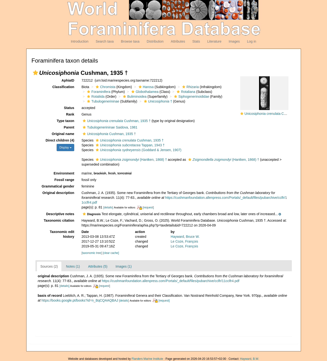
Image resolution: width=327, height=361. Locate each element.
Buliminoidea (134, 96)
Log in (251, 41)
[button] (35, 73)
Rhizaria (190, 87)
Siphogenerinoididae (191, 96)
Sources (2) (49, 266)
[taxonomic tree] (91, 253)
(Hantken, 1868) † (130, 159)
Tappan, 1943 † (129, 145)
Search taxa (105, 41)
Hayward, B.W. (249, 359)
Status (69, 108)
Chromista (104, 87)
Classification (63, 87)
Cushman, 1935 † (116, 121)
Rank (70, 114)
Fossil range (64, 180)
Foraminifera (98, 92)
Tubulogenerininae (102, 101)
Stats (196, 41)
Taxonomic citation (59, 220)
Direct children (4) (60, 140)
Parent (69, 127)
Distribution (155, 41)
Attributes (178, 41)
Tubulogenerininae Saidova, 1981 (109, 127)
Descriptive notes (60, 214)
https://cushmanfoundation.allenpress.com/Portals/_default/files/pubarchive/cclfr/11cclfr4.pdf (170, 281)
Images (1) (124, 266)
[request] (148, 207)
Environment (64, 173)
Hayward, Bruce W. (185, 237)
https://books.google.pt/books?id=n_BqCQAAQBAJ (79, 300)
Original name (63, 134)
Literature (214, 41)
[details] (108, 207)
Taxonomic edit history (62, 234)
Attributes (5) (97, 266)
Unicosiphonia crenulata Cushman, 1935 (275, 114)
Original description (58, 193)
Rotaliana (185, 92)
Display (65, 147)
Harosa (145, 87)
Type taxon (65, 121)
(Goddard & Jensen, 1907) (137, 150)
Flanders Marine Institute (147, 359)
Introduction (79, 41)
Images (234, 41)
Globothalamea (144, 92)
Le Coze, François (184, 241)
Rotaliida (95, 96)
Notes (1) (73, 266)
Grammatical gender (58, 186)
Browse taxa (130, 41)
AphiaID (67, 80)
